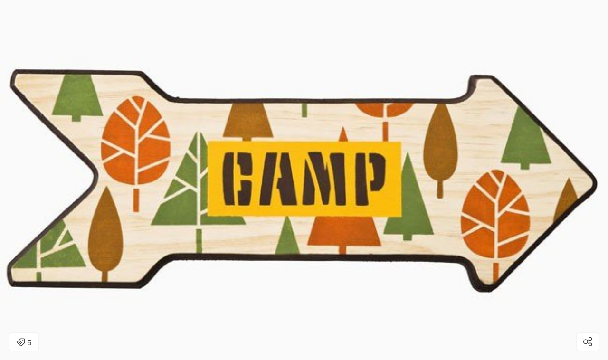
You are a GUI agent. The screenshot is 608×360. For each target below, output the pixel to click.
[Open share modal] (587, 342)
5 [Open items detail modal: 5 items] (24, 343)
